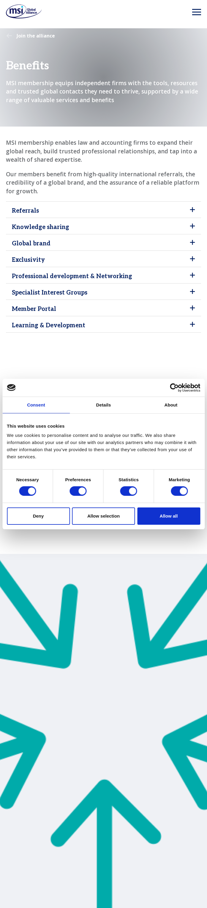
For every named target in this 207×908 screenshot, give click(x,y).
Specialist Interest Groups (49, 292)
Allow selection (103, 515)
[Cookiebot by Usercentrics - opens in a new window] (174, 387)
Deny (38, 515)
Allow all (169, 515)
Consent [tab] (36, 404)
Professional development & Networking (72, 276)
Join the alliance (36, 35)
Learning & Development (48, 325)
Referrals (25, 210)
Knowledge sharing (40, 227)
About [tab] (171, 404)
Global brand (31, 243)
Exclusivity (28, 260)
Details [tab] (103, 404)
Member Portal (34, 309)
